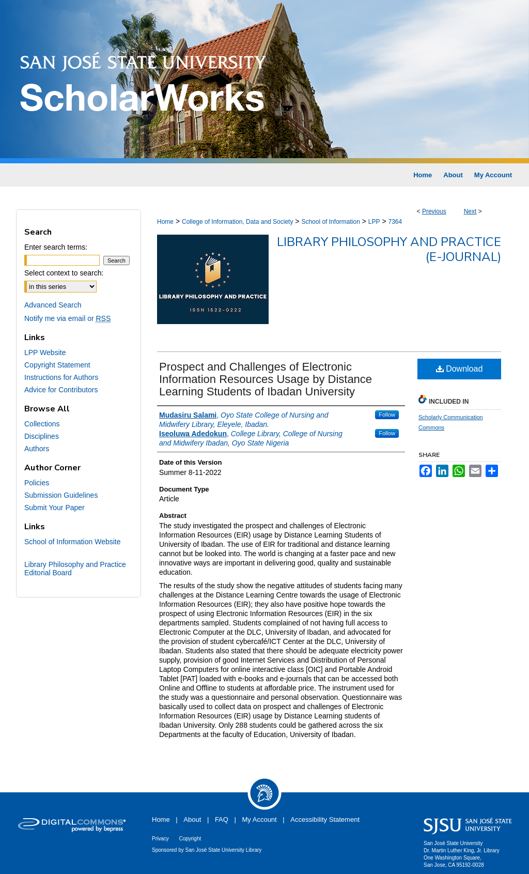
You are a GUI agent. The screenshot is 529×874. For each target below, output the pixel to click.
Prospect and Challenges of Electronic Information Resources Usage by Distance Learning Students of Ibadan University (265, 379)
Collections (41, 424)
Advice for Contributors (61, 390)
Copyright (190, 838)
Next (470, 211)
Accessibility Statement (325, 819)
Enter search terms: (55, 247)
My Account (259, 819)
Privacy (160, 838)
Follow (387, 414)
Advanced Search (53, 305)
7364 (395, 221)
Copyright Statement (57, 365)
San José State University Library (223, 850)
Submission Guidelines (61, 495)
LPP (374, 221)
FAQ (221, 819)
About (192, 819)
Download (459, 368)
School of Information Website (72, 542)
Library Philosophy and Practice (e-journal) (389, 249)
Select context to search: (63, 273)
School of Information (330, 221)
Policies (36, 483)
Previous (434, 211)
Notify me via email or (67, 318)
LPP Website (45, 352)
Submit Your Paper (54, 507)
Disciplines (41, 436)
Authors (36, 448)
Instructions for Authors (61, 377)
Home (165, 221)
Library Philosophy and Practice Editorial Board (75, 568)
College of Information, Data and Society (237, 221)
